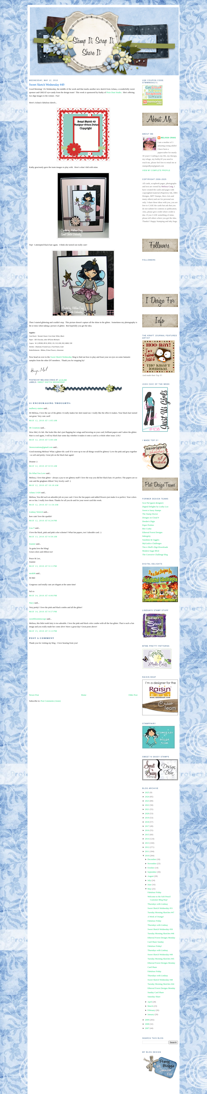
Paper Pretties (148, 525)
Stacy (31, 603)
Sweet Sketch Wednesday (61, 357)
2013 (147, 843)
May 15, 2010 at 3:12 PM (43, 631)
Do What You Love (37, 473)
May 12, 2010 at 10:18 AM (44, 485)
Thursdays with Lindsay (157, 904)
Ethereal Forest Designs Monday (161, 937)
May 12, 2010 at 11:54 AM (43, 504)
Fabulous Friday (154, 892)
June (149, 884)
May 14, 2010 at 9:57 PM (43, 611)
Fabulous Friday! (154, 946)
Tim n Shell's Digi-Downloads (155, 547)
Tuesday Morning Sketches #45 (160, 958)
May (149, 889)
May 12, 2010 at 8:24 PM (43, 520)
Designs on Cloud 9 (150, 517)
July (149, 880)
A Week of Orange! (155, 916)
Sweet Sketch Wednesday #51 (160, 908)
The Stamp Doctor (150, 514)
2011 (147, 851)
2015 (147, 834)
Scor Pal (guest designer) (152, 503)
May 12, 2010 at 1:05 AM (43, 420)
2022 (147, 805)
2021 (147, 809)
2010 (147, 855)
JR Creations (34, 428)
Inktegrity (146, 536)
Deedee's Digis (148, 521)
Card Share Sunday (155, 942)
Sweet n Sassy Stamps (151, 510)
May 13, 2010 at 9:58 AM (43, 536)
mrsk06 (32, 573)
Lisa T (31, 528)
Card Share (152, 967)
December (151, 859)
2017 (147, 826)
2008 (147, 1024)
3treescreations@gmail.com (41, 447)
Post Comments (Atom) (51, 701)
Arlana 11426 (35, 492)
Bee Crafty (147, 528)
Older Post (133, 695)
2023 (147, 801)
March (150, 1006)
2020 (147, 813)
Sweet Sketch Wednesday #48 (160, 980)
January (150, 1014)
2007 (147, 1028)
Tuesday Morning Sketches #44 (160, 984)
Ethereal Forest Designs (152, 532)
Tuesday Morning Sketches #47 (160, 912)
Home (83, 695)
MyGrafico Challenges (152, 543)
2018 (147, 822)
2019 (147, 817)
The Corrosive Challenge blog (155, 554)
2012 (147, 847)
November (151, 863)
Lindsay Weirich (36, 512)
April (149, 1002)
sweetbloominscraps (37, 619)
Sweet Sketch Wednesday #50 (160, 929)
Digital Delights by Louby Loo (155, 506)
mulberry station (36, 408)
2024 (147, 796)
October (150, 867)
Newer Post (34, 695)
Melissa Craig (168, 138)
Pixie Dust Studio (113, 92)
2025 (147, 792)
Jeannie (32, 544)
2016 (147, 830)
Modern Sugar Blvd (150, 551)
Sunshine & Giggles (150, 540)
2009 (147, 1020)
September (152, 872)
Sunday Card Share (155, 992)
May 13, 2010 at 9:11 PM (43, 566)
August (150, 876)
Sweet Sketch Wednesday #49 (46, 84)
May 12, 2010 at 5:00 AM (43, 440)
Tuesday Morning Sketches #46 (160, 933)
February (151, 1010)
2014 (147, 839)
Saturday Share (153, 996)
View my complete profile (156, 170)
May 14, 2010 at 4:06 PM (43, 595)
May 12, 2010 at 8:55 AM (43, 466)
